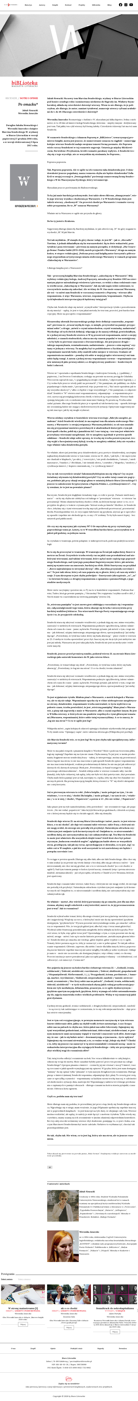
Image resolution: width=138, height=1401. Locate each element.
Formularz (123, 1348)
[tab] (6, 1279)
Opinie (53, 1348)
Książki (55, 5)
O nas (13, 1348)
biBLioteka (96, 5)
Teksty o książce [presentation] (24, 1279)
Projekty (82, 5)
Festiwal (68, 5)
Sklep (109, 5)
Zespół (32, 1348)
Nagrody (100, 1348)
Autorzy (42, 5)
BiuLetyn (28, 5)
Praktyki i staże (76, 1348)
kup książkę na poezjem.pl (25, 206)
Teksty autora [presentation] (6, 1279)
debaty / (23, 1311)
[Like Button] (49, 1167)
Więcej (23, 1324)
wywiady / (115, 1311)
